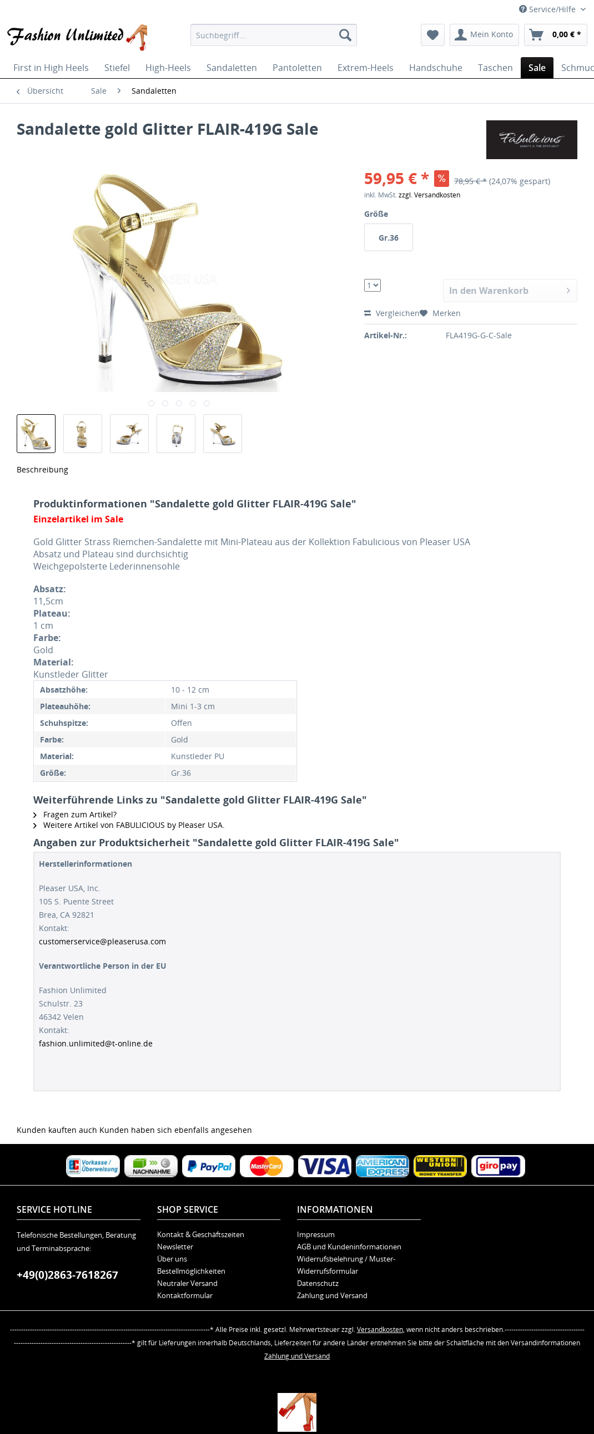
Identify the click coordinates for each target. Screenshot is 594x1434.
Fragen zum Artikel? (75, 814)
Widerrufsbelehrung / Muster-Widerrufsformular (346, 1265)
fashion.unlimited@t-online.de (96, 1043)
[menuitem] (273, 35)
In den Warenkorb (509, 289)
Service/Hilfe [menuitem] (548, 9)
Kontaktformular (185, 1295)
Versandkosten (380, 1329)
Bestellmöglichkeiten (191, 1271)
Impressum (316, 1234)
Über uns (172, 1259)
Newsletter (175, 1247)
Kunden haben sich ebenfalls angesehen (175, 1130)
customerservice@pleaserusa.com (102, 941)
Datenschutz (318, 1283)
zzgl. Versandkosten (429, 195)
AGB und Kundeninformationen (349, 1247)
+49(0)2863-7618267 (67, 1275)
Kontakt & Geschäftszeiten (200, 1234)
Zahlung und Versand (332, 1295)
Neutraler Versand (187, 1283)
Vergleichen (392, 313)
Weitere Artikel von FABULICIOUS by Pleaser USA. (129, 825)
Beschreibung (42, 469)
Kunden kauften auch (57, 1130)
